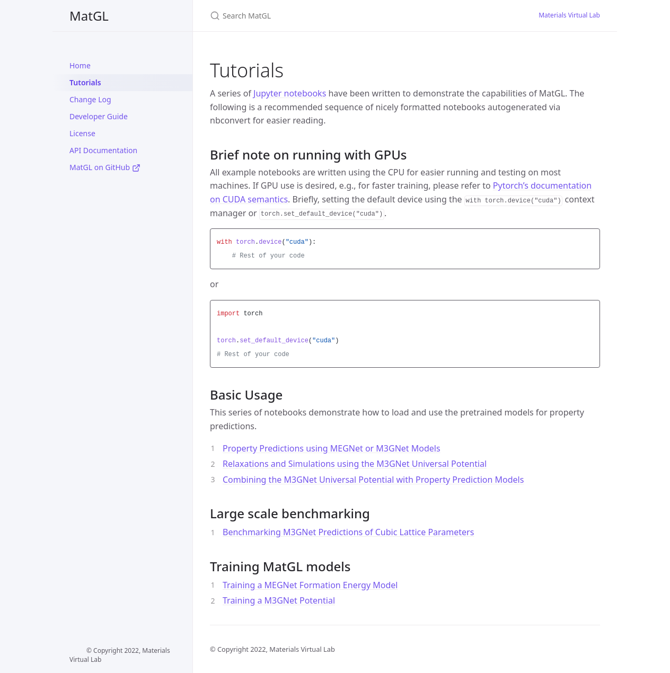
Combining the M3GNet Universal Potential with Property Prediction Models (373, 479)
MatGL (89, 15)
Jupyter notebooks (289, 93)
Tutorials (85, 82)
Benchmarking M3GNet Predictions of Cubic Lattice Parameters (348, 532)
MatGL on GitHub (104, 167)
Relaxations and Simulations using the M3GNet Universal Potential (355, 464)
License (82, 133)
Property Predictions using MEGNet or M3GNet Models (331, 448)
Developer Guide (98, 116)
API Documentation (103, 150)
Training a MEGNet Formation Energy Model (310, 585)
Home (80, 65)
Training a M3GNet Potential (279, 600)
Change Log (90, 99)
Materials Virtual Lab (569, 15)
